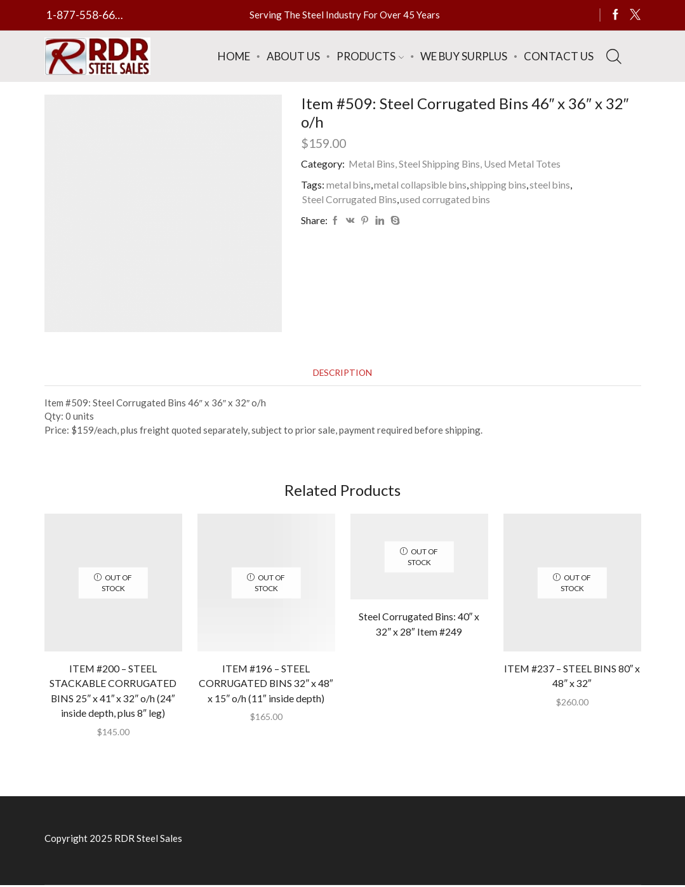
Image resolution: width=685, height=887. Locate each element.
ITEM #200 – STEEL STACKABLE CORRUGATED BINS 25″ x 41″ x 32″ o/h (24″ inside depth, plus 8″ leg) (113, 692)
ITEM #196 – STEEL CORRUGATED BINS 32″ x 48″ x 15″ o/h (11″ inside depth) (266, 684)
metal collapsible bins (422, 184)
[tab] (343, 373)
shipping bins (500, 184)
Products (370, 56)
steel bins (553, 184)
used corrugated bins (446, 199)
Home (234, 56)
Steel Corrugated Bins (349, 199)
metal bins (348, 184)
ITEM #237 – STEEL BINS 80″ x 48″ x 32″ (572, 676)
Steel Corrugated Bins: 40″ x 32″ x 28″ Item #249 (419, 625)
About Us (293, 56)
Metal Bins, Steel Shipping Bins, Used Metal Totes (455, 163)
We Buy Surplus (463, 56)
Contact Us (559, 56)
